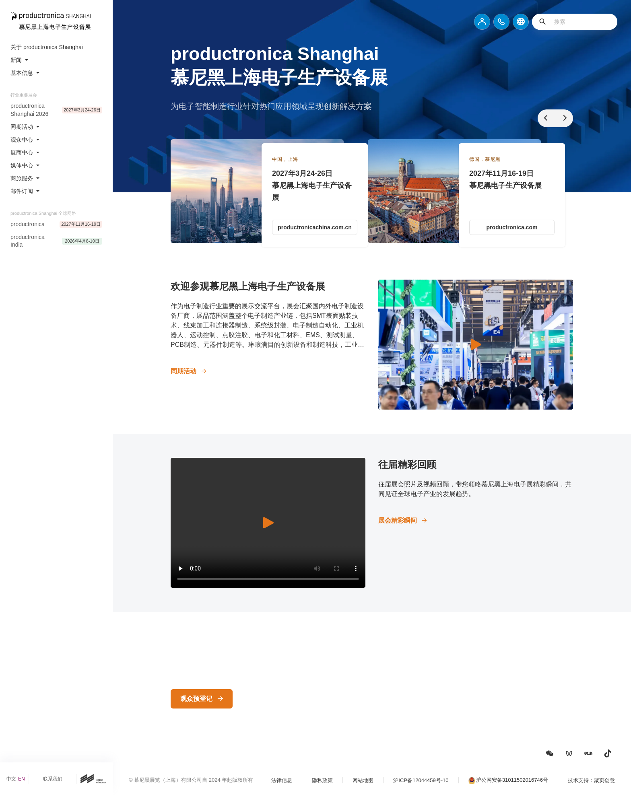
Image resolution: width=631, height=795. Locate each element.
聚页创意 (604, 780)
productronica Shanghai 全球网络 (43, 213)
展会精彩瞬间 (397, 520)
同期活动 (183, 371)
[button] (549, 753)
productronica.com (512, 227)
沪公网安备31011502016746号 (512, 780)
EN (21, 779)
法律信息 (281, 780)
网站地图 (363, 780)
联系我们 (52, 779)
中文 (11, 779)
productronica (27, 224)
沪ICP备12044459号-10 (420, 780)
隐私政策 (322, 780)
